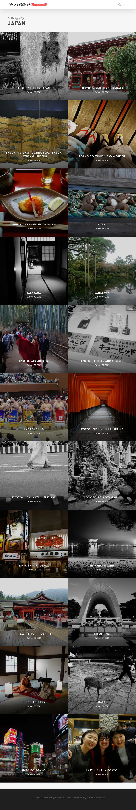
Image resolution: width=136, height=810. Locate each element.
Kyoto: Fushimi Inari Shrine (101, 429)
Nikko (102, 224)
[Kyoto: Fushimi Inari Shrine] (102, 407)
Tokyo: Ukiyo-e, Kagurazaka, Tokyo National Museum (34, 155)
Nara (102, 702)
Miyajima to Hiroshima (34, 634)
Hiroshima (102, 634)
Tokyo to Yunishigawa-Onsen (102, 156)
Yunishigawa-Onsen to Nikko (33, 224)
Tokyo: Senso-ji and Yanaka (102, 88)
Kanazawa (101, 292)
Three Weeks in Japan (34, 88)
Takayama (34, 292)
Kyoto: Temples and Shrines (101, 361)
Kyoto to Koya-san (102, 497)
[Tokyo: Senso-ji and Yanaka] (102, 66)
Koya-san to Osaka (34, 565)
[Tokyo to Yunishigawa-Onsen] (102, 134)
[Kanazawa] (102, 271)
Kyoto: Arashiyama (34, 361)
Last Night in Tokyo (102, 770)
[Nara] (102, 680)
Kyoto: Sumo (34, 429)
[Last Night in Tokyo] (102, 748)
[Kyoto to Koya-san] (102, 475)
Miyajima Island (102, 565)
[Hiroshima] (102, 612)
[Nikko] (102, 202)
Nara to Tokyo (34, 770)
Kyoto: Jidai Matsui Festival (34, 497)
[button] (126, 4)
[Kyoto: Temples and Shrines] (102, 339)
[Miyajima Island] (102, 544)
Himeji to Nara (34, 702)
